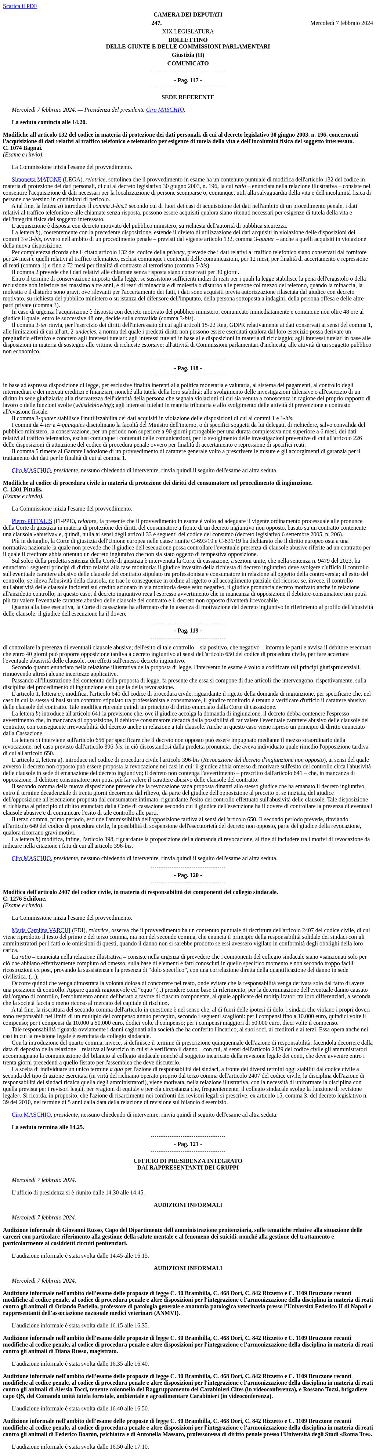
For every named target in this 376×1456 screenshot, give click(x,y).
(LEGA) (72, 179)
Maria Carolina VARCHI (41, 930)
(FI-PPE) (64, 521)
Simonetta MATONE (36, 179)
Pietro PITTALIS (32, 521)
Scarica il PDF (20, 6)
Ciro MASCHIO (165, 110)
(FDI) (78, 930)
